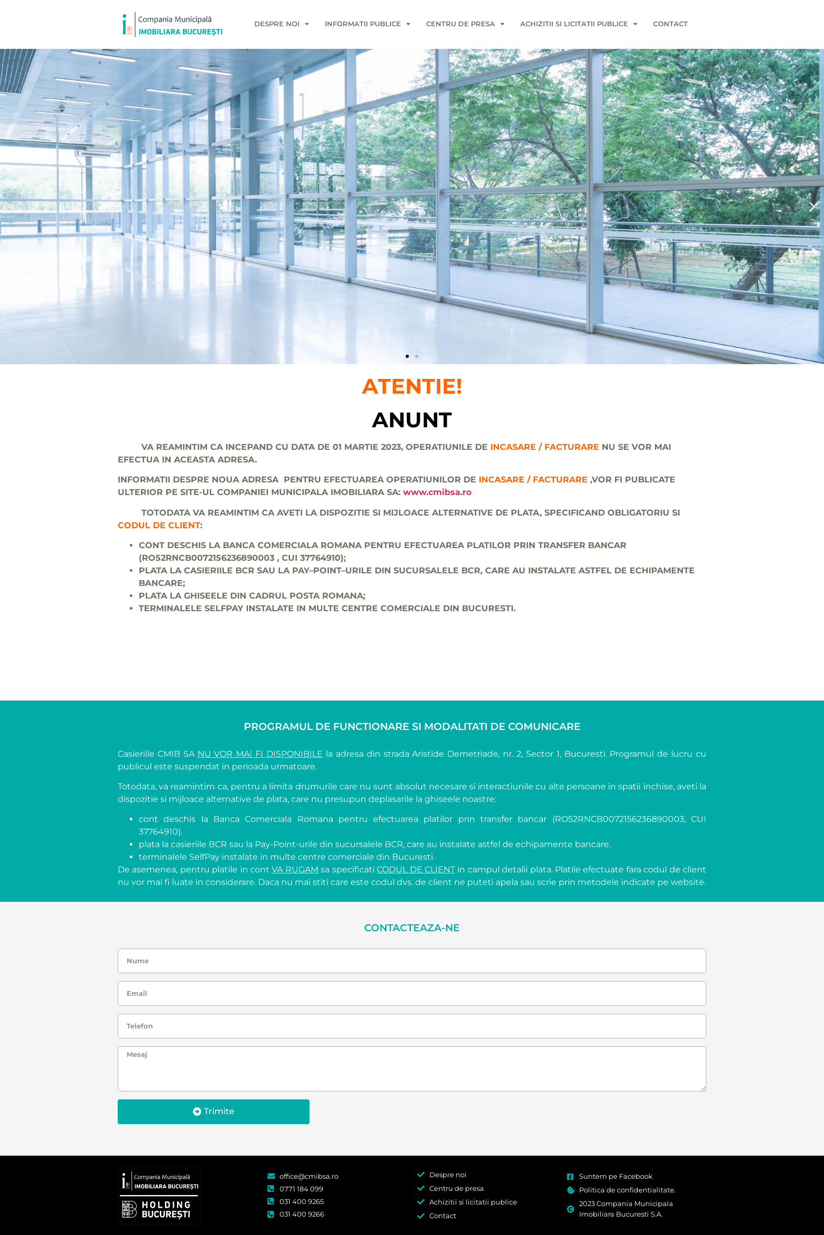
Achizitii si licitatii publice (578, 24)
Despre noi (281, 24)
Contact (670, 24)
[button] (11, 206)
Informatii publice (367, 24)
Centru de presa (465, 24)
